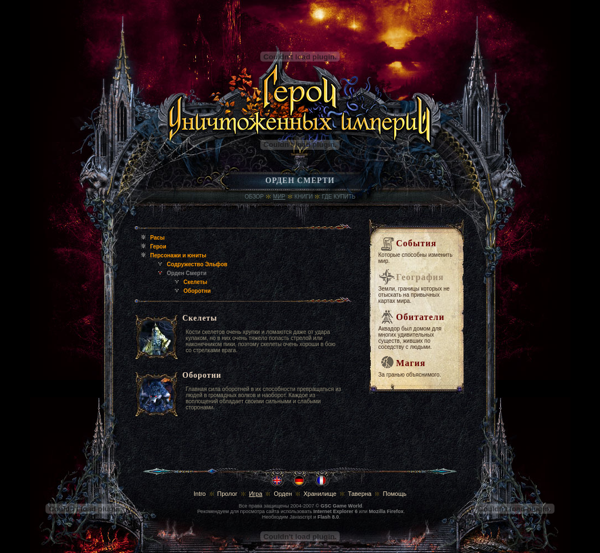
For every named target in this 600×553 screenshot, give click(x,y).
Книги (304, 197)
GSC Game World (341, 506)
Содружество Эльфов (197, 264)
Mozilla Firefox (386, 511)
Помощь (395, 493)
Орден (283, 493)
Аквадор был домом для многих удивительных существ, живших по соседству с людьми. (410, 338)
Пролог (227, 493)
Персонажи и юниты (178, 255)
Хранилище (320, 493)
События (416, 243)
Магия (411, 363)
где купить (338, 197)
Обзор (254, 197)
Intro (200, 493)
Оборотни (197, 291)
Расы (157, 238)
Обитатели (420, 317)
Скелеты (196, 282)
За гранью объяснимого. (410, 375)
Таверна (360, 493)
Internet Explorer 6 (336, 511)
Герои (158, 246)
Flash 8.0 (328, 517)
